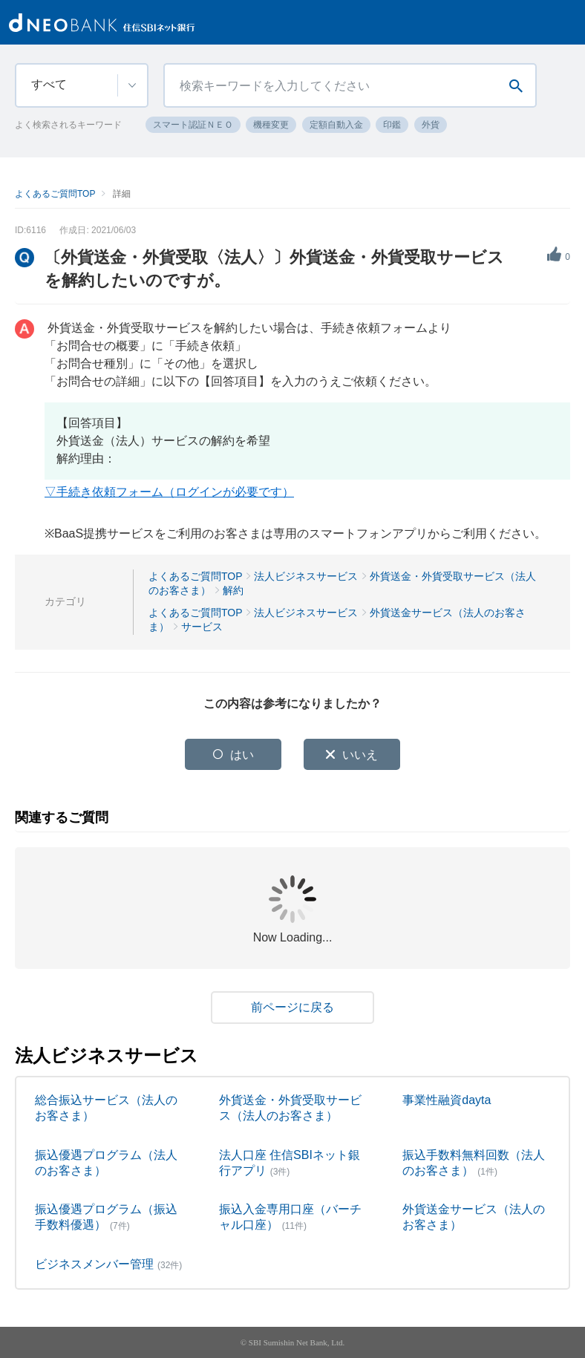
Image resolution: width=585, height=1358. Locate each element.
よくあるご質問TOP (55, 194)
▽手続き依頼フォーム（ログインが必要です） (169, 492)
